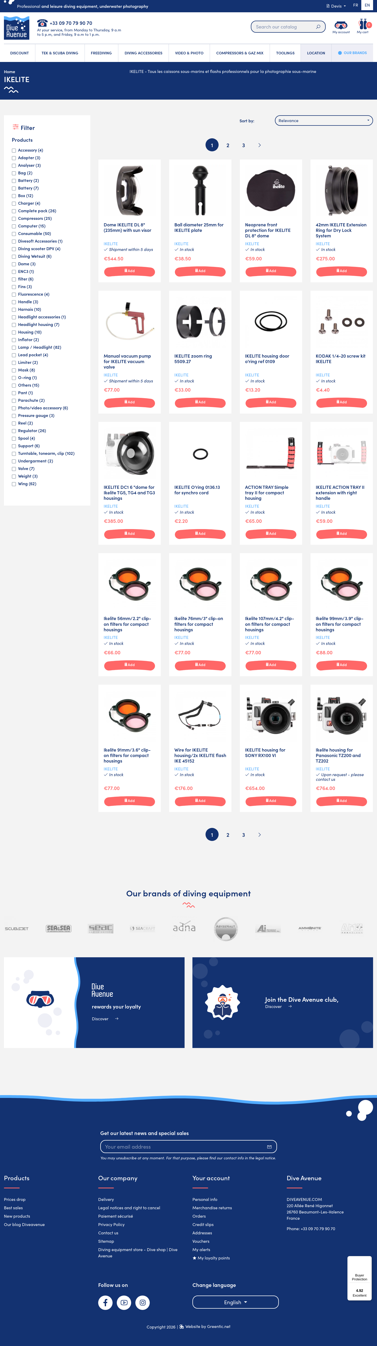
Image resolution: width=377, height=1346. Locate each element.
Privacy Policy (111, 1224)
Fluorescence (33, 293)
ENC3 (26, 271)
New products (17, 1216)
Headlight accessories (42, 316)
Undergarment (35, 460)
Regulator (32, 430)
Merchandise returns (212, 1207)
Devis (331, 6)
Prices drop (15, 1199)
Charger (29, 203)
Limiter (28, 362)
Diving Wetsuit (35, 256)
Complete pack (37, 210)
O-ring (27, 377)
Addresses (202, 1232)
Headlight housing (38, 324)
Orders (199, 1216)
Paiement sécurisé (115, 1216)
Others (28, 384)
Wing (27, 483)
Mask (26, 369)
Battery (28, 180)
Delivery (106, 1199)
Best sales (13, 1207)
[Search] (286, 26)
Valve (26, 468)
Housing (30, 331)
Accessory (30, 149)
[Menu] (368, 1259)
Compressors (35, 218)
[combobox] (324, 120)
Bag (25, 172)
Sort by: (247, 120)
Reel (25, 422)
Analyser (29, 165)
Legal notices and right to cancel (129, 1207)
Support (29, 445)
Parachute (31, 400)
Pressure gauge (36, 415)
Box (25, 195)
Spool (26, 438)
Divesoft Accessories (40, 240)
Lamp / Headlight (39, 347)
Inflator (28, 339)
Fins (25, 286)
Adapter (29, 157)
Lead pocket (33, 354)
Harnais (29, 309)
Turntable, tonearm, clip (46, 453)
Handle (28, 301)
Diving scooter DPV (39, 248)
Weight (28, 475)
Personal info (204, 1199)
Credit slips (203, 1224)
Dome (27, 263)
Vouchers (200, 1241)
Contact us (108, 1232)
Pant (25, 392)
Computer (32, 225)
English (233, 1301)
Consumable (34, 233)
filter (26, 278)
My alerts (201, 1249)
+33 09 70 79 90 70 (71, 22)
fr (353, 6)
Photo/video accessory (43, 407)
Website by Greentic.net (207, 1326)
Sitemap (106, 1241)
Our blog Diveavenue (24, 1224)
